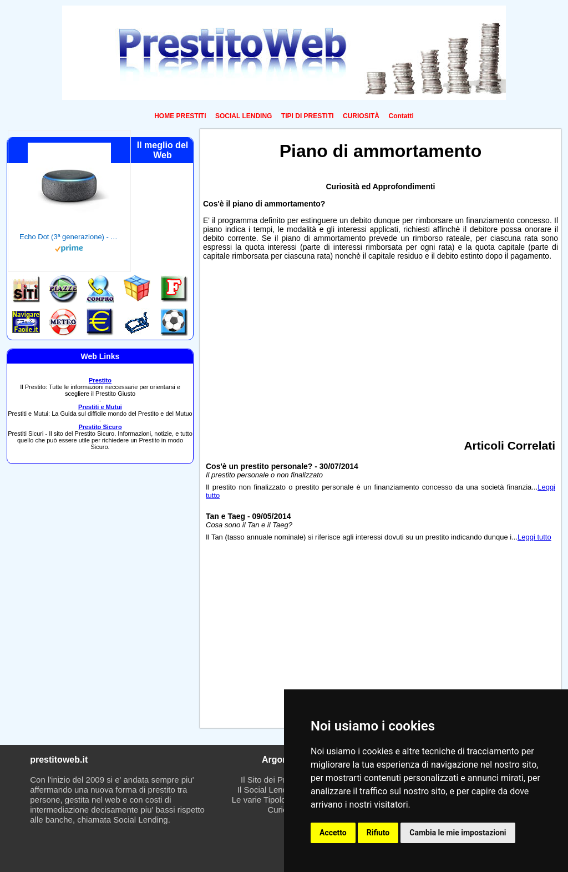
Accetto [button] (333, 832)
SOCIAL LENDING (243, 116)
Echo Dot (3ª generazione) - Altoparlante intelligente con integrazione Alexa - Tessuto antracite (69, 237)
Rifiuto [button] (378, 832)
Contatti (400, 116)
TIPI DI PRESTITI (307, 116)
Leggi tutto (534, 537)
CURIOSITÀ (361, 116)
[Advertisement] (380, 346)
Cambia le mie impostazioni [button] (457, 832)
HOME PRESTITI (180, 116)
